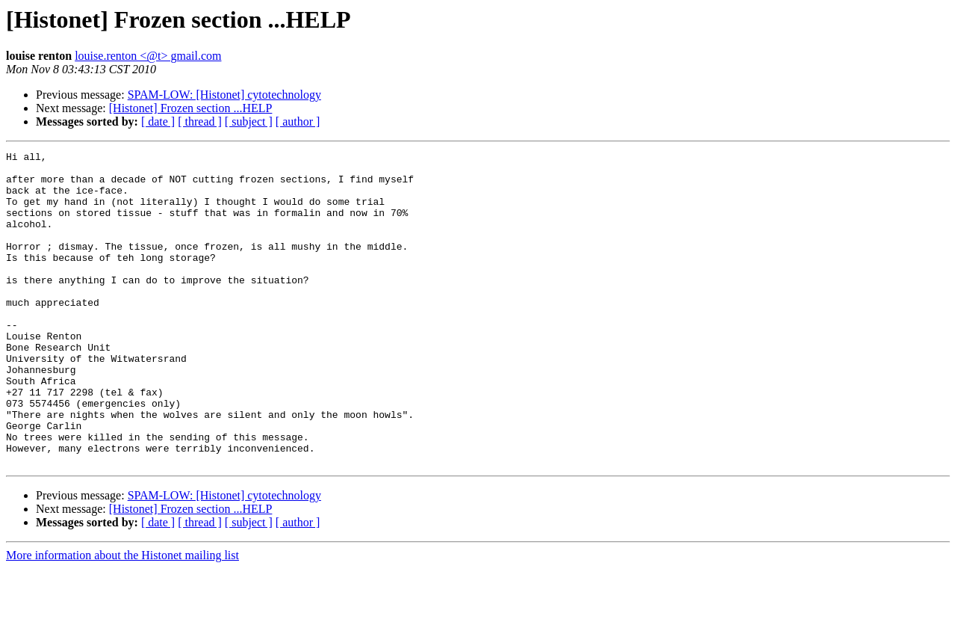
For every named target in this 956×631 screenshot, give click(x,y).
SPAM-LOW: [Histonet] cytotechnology (224, 94)
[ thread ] (200, 121)
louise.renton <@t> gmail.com (148, 55)
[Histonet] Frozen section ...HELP (191, 108)
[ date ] (158, 121)
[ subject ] (249, 121)
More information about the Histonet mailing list (122, 618)
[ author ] (298, 121)
